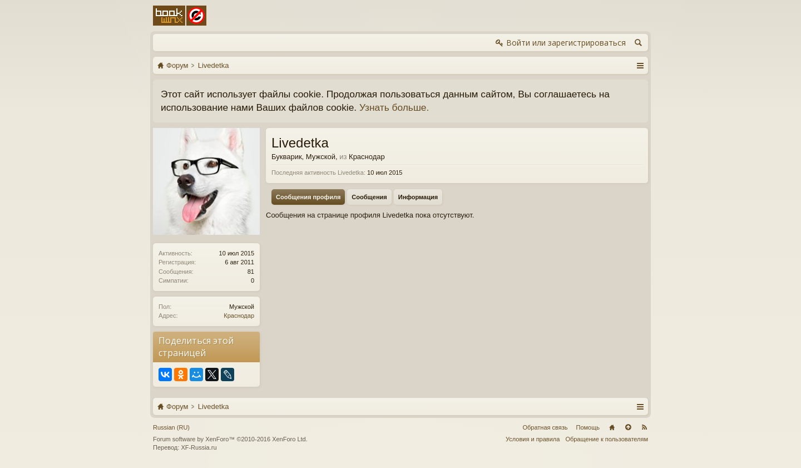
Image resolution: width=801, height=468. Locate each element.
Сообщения (369, 197)
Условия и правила (533, 439)
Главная (612, 427)
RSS (644, 427)
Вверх (628, 427)
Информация (418, 197)
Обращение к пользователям (606, 439)
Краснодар (239, 315)
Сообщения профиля (308, 197)
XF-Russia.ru (198, 447)
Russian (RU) (171, 427)
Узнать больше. (394, 107)
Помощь (588, 427)
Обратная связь (544, 427)
